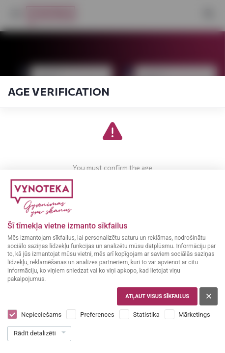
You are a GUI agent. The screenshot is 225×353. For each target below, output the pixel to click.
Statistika (146, 314)
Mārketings (194, 314)
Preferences (97, 314)
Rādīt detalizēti (35, 333)
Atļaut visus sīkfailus (157, 296)
